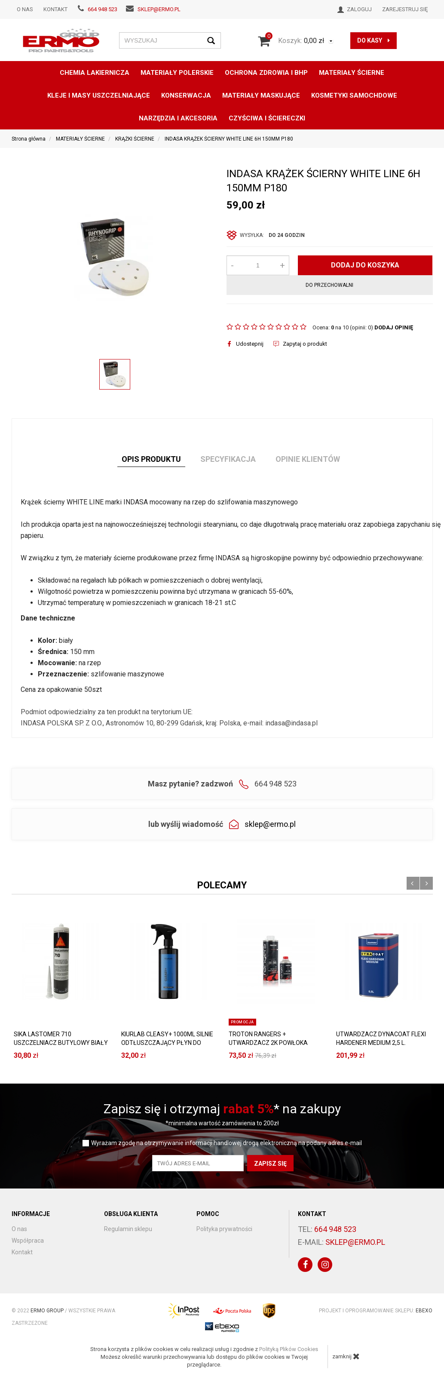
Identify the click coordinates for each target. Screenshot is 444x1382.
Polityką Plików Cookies (288, 1349)
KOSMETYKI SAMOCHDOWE (354, 95)
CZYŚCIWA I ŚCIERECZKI (267, 118)
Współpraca (28, 1240)
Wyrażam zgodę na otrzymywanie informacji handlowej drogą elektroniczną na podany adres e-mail (226, 1143)
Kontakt (55, 9)
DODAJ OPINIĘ (393, 327)
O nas (25, 9)
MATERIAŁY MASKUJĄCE (261, 95)
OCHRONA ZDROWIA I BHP (266, 72)
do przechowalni (329, 285)
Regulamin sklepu (128, 1228)
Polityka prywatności (224, 1228)
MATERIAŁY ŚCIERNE (351, 72)
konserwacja (186, 95)
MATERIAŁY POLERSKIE (177, 72)
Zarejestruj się (405, 9)
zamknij (346, 1356)
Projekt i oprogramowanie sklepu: (375, 1311)
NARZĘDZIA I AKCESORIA (178, 118)
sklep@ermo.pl (159, 9)
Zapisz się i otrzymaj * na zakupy (222, 1108)
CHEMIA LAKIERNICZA (94, 72)
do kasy (373, 40)
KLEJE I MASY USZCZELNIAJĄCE (99, 95)
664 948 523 (102, 9)
